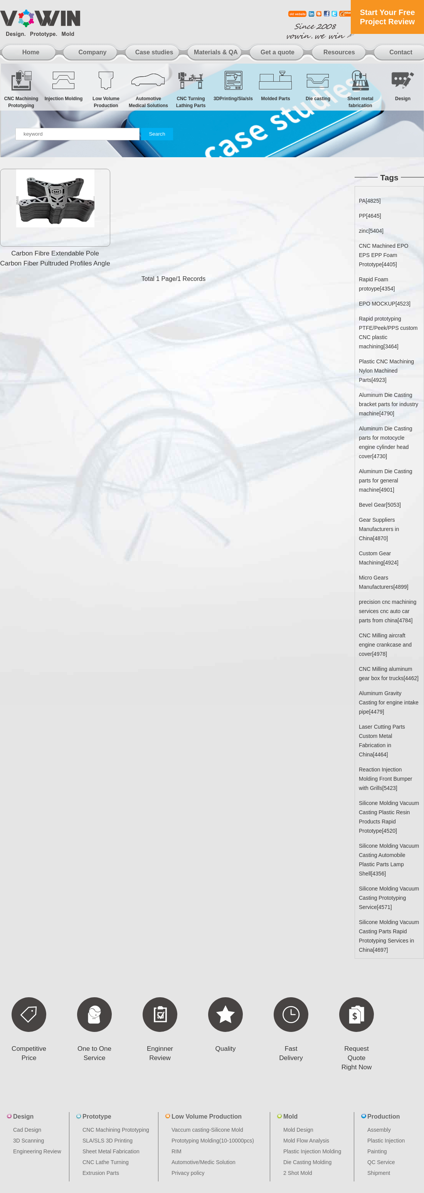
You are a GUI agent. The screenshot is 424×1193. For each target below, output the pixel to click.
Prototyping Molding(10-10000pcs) (213, 1141)
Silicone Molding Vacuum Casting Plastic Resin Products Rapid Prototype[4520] (389, 817)
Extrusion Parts (100, 1173)
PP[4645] (370, 216)
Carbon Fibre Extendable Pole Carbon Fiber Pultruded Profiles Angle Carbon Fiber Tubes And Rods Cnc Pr (55, 263)
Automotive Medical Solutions (148, 88)
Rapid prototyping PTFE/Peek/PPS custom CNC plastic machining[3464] (388, 332)
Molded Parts (275, 85)
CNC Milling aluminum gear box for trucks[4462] (389, 673)
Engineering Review (37, 1151)
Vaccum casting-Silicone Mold (207, 1130)
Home (30, 52)
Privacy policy (188, 1173)
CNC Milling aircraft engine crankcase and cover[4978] (385, 644)
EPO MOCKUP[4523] (385, 304)
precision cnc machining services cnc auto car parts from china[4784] (387, 611)
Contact (400, 52)
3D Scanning (28, 1141)
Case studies (154, 52)
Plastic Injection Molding (312, 1151)
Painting (377, 1151)
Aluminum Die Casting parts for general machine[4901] (385, 480)
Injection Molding (63, 85)
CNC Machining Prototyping (21, 88)
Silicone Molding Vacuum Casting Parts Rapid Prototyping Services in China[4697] (389, 936)
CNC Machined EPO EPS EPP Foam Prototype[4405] (383, 255)
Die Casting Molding (307, 1162)
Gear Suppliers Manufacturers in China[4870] (379, 529)
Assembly (379, 1130)
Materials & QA (216, 52)
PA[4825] (370, 201)
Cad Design (27, 1130)
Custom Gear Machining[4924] (379, 558)
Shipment (378, 1173)
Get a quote (277, 52)
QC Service (381, 1162)
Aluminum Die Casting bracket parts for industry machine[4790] (388, 404)
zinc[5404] (371, 231)
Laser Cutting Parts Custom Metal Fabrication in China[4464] (382, 741)
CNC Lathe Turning (105, 1162)
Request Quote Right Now (357, 1058)
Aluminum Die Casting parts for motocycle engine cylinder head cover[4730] (385, 442)
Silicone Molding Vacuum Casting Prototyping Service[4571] (389, 898)
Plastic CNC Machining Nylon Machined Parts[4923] (386, 370)
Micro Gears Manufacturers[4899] (383, 582)
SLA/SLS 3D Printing (107, 1141)
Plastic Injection (386, 1141)
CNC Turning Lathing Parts (191, 88)
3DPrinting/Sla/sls (233, 85)
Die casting (318, 85)
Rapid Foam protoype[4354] (377, 284)
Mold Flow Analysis (306, 1141)
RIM (177, 1151)
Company (93, 52)
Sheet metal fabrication (360, 88)
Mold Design (298, 1130)
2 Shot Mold (297, 1173)
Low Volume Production (106, 88)
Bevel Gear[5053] (380, 505)
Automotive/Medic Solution (204, 1162)
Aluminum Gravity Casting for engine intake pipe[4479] (389, 702)
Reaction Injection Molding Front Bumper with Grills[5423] (385, 778)
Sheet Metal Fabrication (111, 1151)
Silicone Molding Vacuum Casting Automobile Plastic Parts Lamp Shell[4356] (389, 860)
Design (403, 85)
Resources (339, 52)
